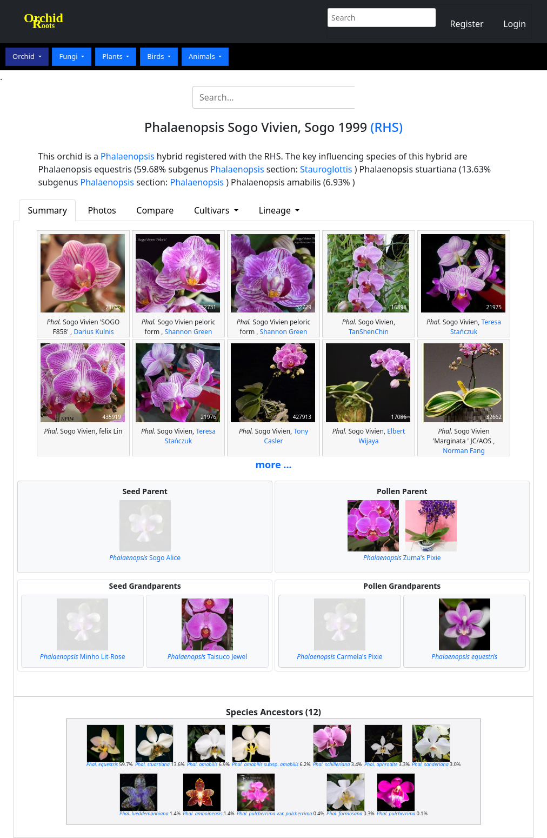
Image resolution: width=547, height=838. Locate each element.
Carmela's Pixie (339, 656)
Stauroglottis (326, 169)
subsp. (265, 764)
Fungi (69, 56)
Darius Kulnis (94, 331)
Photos (102, 210)
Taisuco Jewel (208, 656)
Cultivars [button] (213, 210)
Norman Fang (464, 450)
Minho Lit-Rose (82, 656)
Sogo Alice (145, 557)
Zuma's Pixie (402, 557)
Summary (47, 210)
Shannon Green (188, 331)
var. (274, 813)
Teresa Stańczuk (475, 326)
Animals (203, 56)
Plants (113, 56)
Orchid (24, 56)
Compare (155, 210)
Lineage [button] (276, 210)
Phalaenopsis (128, 156)
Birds (156, 56)
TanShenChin (369, 331)
